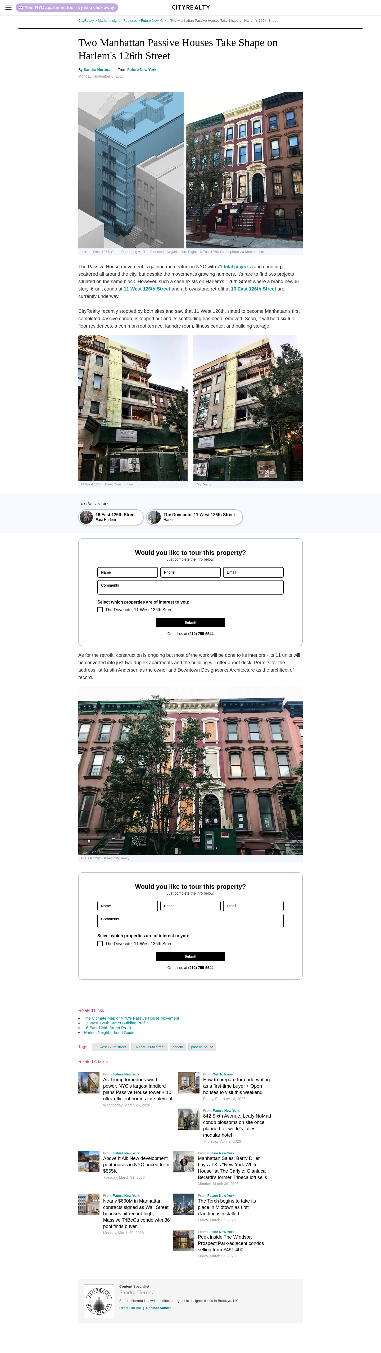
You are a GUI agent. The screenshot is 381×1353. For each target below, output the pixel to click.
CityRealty (88, 21)
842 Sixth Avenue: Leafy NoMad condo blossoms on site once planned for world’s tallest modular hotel (237, 1125)
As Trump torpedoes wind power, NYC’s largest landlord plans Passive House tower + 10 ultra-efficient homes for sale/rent (138, 1089)
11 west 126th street (110, 1047)
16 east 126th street (149, 1047)
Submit (190, 622)
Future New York (155, 21)
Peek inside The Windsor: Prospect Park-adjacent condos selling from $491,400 (231, 1243)
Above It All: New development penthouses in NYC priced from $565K (136, 1165)
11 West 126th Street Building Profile (116, 1023)
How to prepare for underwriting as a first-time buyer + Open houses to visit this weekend (236, 1086)
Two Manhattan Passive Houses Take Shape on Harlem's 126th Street (224, 21)
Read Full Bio (130, 1308)
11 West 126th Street (147, 289)
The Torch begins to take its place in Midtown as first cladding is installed (227, 1207)
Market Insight (110, 21)
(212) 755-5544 (201, 634)
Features (132, 21)
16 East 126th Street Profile (108, 1027)
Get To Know (223, 1074)
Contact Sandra (158, 1308)
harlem (178, 1047)
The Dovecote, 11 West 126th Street (139, 610)
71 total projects (234, 266)
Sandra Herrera (97, 70)
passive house (202, 1047)
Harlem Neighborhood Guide (109, 1032)
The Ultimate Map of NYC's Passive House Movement (131, 1018)
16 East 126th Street (253, 289)
